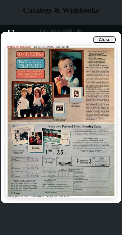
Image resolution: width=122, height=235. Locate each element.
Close (104, 39)
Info (10, 30)
